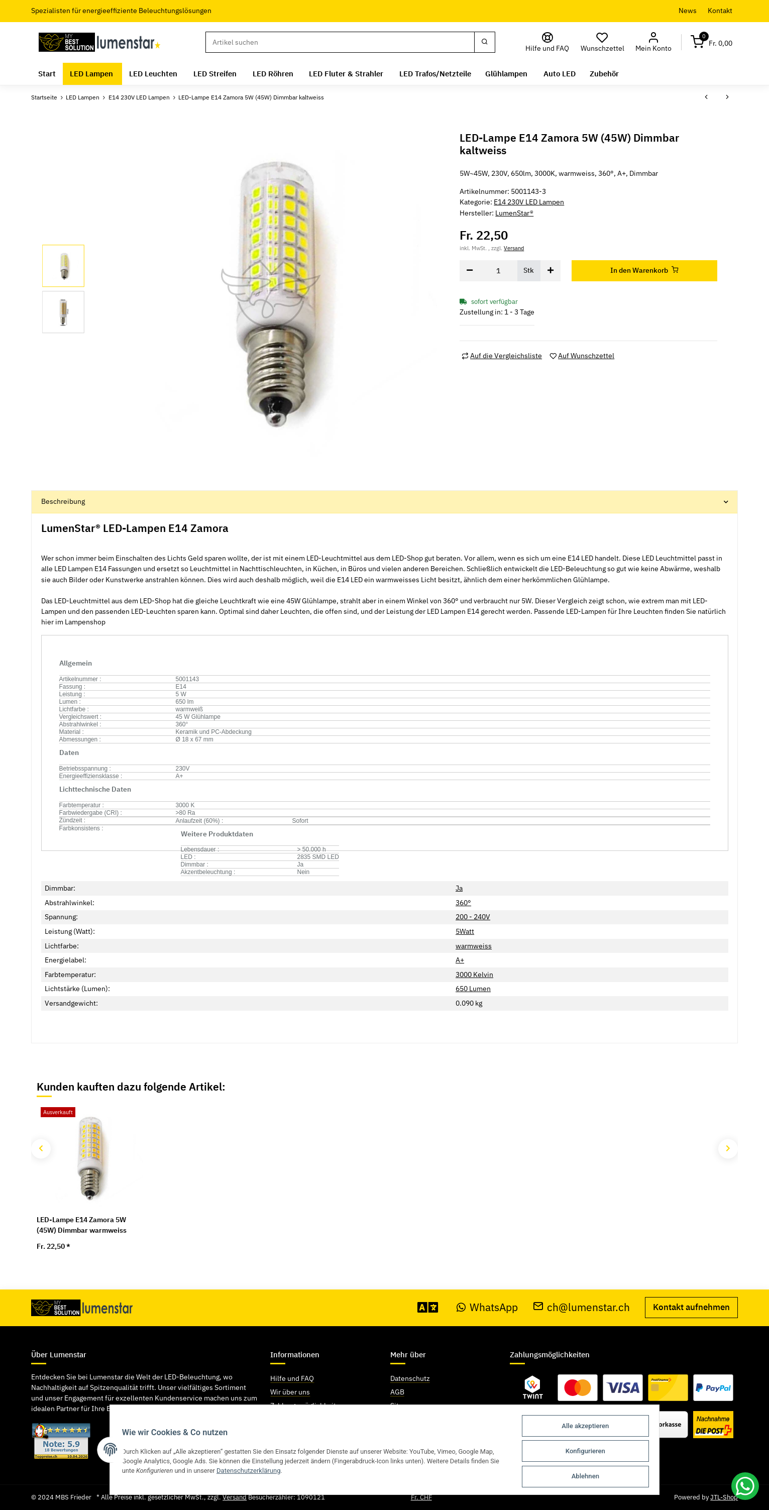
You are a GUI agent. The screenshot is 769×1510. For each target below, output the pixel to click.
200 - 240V (473, 916)
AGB (397, 1391)
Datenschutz (410, 1378)
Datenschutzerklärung (247, 1471)
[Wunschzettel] (602, 42)
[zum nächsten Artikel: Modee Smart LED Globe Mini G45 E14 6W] (727, 97)
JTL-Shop (724, 1497)
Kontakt (720, 10)
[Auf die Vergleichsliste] (502, 356)
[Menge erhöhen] (550, 270)
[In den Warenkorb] (644, 270)
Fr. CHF (421, 1497)
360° (463, 902)
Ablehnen (590, 1476)
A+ (460, 959)
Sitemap (403, 1405)
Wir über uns (290, 1391)
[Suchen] (340, 42)
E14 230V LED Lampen (529, 201)
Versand (514, 248)
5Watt (465, 931)
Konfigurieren (590, 1452)
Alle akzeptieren (589, 1427)
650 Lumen (473, 988)
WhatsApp (487, 1307)
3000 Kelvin (474, 974)
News (688, 10)
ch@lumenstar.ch (581, 1307)
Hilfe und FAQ (292, 1378)
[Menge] (499, 270)
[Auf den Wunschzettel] (581, 356)
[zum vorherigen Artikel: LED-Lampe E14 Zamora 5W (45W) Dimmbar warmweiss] (706, 97)
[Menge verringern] (470, 270)
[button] (654, 42)
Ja (459, 888)
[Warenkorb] (711, 42)
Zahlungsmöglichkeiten (307, 1405)
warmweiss (474, 945)
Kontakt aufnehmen (691, 1307)
